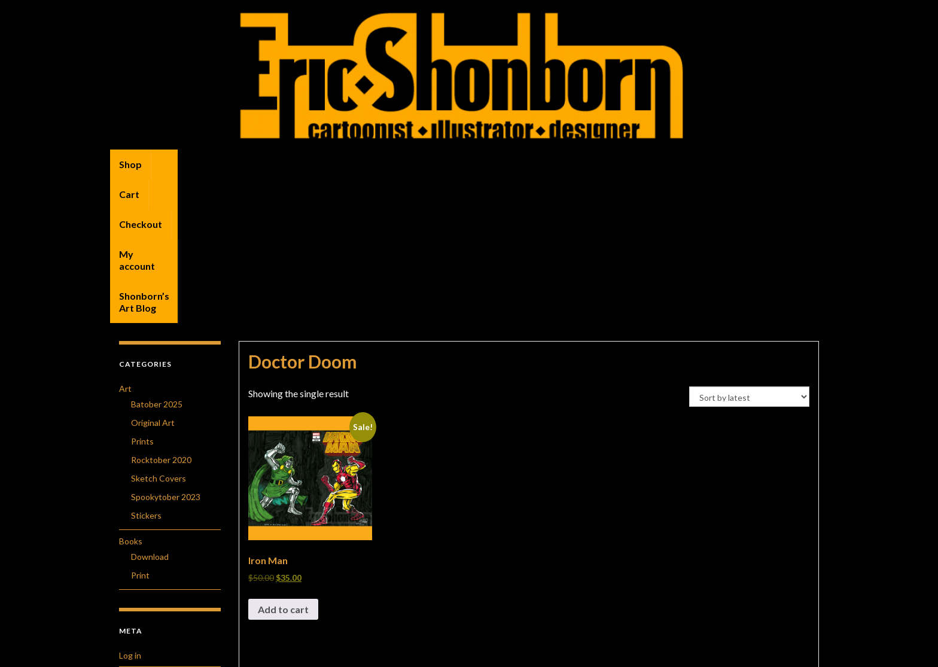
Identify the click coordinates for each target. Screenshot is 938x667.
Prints (142, 298)
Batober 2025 (156, 260)
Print (140, 432)
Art (125, 245)
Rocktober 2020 (161, 316)
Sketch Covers (158, 335)
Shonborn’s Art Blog (376, 164)
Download (150, 413)
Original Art (153, 279)
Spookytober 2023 (165, 353)
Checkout (220, 164)
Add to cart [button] (283, 465)
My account (287, 164)
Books (130, 397)
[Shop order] (749, 253)
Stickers (146, 372)
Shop (130, 164)
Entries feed (142, 534)
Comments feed (149, 557)
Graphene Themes (202, 652)
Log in (130, 512)
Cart (170, 164)
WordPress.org (147, 580)
